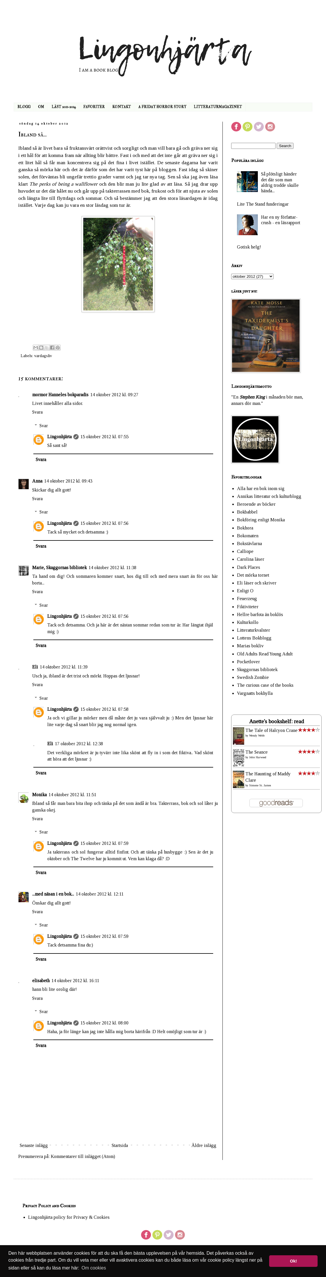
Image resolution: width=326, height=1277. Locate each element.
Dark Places (248, 567)
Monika (39, 794)
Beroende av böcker (256, 504)
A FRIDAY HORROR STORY (162, 107)
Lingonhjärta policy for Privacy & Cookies (69, 1217)
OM (41, 107)
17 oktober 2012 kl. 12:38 (79, 743)
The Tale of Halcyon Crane (271, 730)
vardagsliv (43, 355)
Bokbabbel (247, 511)
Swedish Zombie (253, 677)
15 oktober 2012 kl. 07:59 (104, 843)
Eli (35, 666)
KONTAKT (121, 107)
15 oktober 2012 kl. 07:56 (104, 523)
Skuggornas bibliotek (257, 669)
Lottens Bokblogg (254, 637)
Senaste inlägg (34, 1145)
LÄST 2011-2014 (64, 107)
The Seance (256, 752)
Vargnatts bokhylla (255, 693)
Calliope (245, 551)
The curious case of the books (265, 685)
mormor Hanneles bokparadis (60, 394)
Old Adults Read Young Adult (265, 653)
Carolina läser (250, 559)
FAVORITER (94, 107)
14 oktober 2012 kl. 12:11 (100, 893)
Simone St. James (260, 785)
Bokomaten (247, 535)
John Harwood (257, 757)
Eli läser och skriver (256, 582)
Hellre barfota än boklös (260, 614)
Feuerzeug (247, 598)
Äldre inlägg (203, 1145)
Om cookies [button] (94, 1267)
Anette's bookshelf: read (276, 721)
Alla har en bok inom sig (261, 488)
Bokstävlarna (249, 543)
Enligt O (245, 590)
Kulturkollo (247, 622)
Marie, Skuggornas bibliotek (59, 567)
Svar (43, 425)
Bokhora (245, 527)
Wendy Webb (257, 735)
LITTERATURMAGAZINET (218, 107)
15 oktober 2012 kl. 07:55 (104, 436)
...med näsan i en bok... (53, 893)
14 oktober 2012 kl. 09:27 (114, 394)
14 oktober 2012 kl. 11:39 (64, 666)
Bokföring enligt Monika (261, 519)
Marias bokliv (250, 645)
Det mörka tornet (253, 575)
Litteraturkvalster (253, 630)
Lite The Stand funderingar (263, 204)
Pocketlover (248, 661)
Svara (37, 412)
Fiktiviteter (247, 606)
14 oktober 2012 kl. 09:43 (68, 480)
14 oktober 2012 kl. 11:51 (72, 794)
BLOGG (23, 107)
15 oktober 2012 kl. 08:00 (104, 1022)
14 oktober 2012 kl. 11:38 (112, 567)
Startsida (120, 1145)
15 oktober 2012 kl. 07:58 (104, 709)
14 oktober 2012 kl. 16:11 (75, 980)
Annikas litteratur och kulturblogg (269, 496)
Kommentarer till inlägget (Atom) (83, 1156)
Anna (37, 480)
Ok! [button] (293, 1261)
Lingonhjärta (59, 436)
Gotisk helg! (249, 246)
